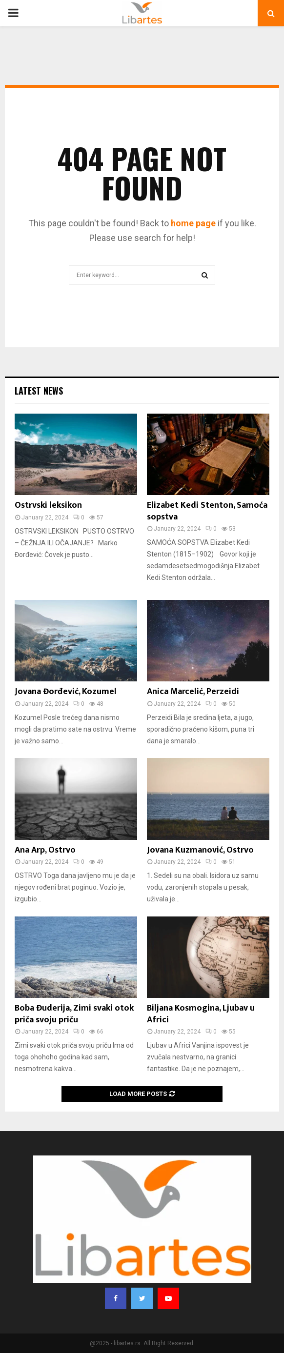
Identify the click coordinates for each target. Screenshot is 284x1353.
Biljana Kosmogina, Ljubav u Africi (201, 1014)
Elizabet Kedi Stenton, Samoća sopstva (207, 511)
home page (193, 223)
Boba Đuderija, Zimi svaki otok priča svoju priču (74, 1014)
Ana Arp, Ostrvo (45, 850)
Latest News (39, 390)
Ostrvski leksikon (48, 505)
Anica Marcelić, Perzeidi (193, 691)
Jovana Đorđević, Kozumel (66, 691)
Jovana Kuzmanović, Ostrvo (200, 850)
